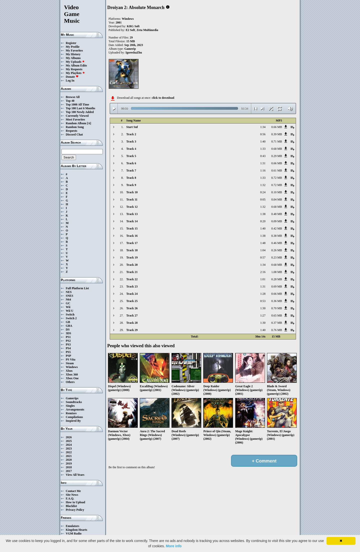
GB (68, 322)
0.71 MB (276, 141)
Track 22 (132, 279)
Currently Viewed (77, 116)
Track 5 (131, 156)
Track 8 (131, 178)
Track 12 (132, 206)
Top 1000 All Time (77, 104)
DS (68, 329)
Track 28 (132, 322)
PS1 (68, 337)
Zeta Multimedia (147, 30)
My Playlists (75, 73)
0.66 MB (276, 127)
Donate (72, 76)
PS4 (68, 348)
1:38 (263, 214)
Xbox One (72, 378)
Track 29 (132, 330)
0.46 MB (276, 243)
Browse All (73, 97)
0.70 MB (276, 308)
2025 (69, 441)
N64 (68, 299)
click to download (163, 98)
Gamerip (130, 48)
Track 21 (132, 272)
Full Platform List (77, 288)
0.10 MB (276, 192)
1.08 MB (276, 272)
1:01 (263, 279)
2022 (69, 452)
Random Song (75, 127)
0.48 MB (276, 214)
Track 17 (132, 243)
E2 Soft (130, 30)
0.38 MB (276, 236)
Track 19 (132, 257)
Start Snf (132, 127)
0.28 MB (276, 279)
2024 (69, 444)
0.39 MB (276, 134)
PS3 (68, 344)
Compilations (74, 417)
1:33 (263, 148)
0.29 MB (276, 156)
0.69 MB (276, 286)
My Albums (73, 58)
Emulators (72, 526)
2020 (69, 460)
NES (69, 292)
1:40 (263, 141)
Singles (70, 406)
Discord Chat (74, 134)
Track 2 (131, 134)
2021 (69, 456)
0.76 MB (276, 330)
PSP (68, 356)
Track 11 (132, 199)
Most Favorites (75, 119)
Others (70, 382)
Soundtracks (74, 402)
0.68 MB (276, 148)
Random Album (76, 123)
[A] (89, 123)
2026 (69, 437)
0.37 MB (276, 322)
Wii (68, 307)
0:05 (263, 199)
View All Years (75, 474)
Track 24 (132, 294)
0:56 (263, 134)
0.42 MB (276, 228)
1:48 (263, 243)
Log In (70, 80)
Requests (71, 130)
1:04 (263, 250)
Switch (70, 314)
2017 (69, 471)
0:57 (263, 257)
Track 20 (132, 264)
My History (73, 54)
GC (68, 303)
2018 (69, 467)
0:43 (263, 156)
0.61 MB (276, 170)
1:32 (263, 185)
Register (71, 43)
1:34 (263, 127)
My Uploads (75, 62)
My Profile (73, 46)
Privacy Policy (75, 510)
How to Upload (75, 502)
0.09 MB (276, 221)
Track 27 (132, 315)
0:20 (263, 221)
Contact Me (73, 491)
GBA (69, 326)
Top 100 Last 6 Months (80, 108)
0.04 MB (276, 199)
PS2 (68, 340)
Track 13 (132, 214)
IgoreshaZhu (134, 52)
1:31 (263, 163)
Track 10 (132, 192)
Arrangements (75, 409)
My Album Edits (76, 65)
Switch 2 (71, 318)
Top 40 (70, 100)
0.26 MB (276, 250)
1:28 (263, 294)
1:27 (263, 315)
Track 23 (132, 286)
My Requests (74, 69)
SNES (69, 296)
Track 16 (132, 236)
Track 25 (132, 301)
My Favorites (74, 50)
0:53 (263, 301)
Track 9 (131, 185)
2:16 (263, 272)
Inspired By (73, 420)
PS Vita (70, 359)
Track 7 (131, 170)
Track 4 (131, 148)
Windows (72, 367)
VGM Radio (74, 533)
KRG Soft (133, 26)
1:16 (263, 170)
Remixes (71, 413)
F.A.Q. (70, 498)
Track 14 (132, 221)
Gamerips (72, 398)
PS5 (68, 352)
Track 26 (132, 308)
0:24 (263, 192)
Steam (70, 363)
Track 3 (131, 141)
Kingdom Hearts (76, 530)
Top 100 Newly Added (80, 112)
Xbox (69, 370)
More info (174, 546)
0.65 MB (276, 315)
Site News (72, 494)
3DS (68, 333)
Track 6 (131, 163)
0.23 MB (276, 257)
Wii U (69, 310)
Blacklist (71, 506)
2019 (69, 463)
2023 (69, 448)
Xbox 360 (72, 374)
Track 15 (132, 228)
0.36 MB (276, 301)
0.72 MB (276, 178)
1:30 (263, 308)
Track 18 (132, 250)
